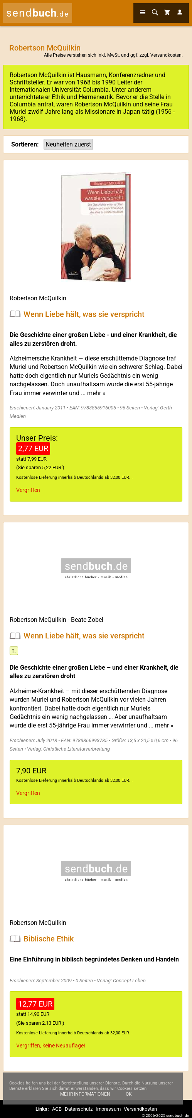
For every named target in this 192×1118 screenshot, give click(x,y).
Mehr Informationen (85, 1098)
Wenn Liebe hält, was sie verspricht (84, 313)
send (37, 13)
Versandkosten (166, 55)
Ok (129, 1098)
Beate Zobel (87, 619)
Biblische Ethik (49, 938)
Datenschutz (79, 1109)
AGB (57, 1109)
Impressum (108, 1109)
